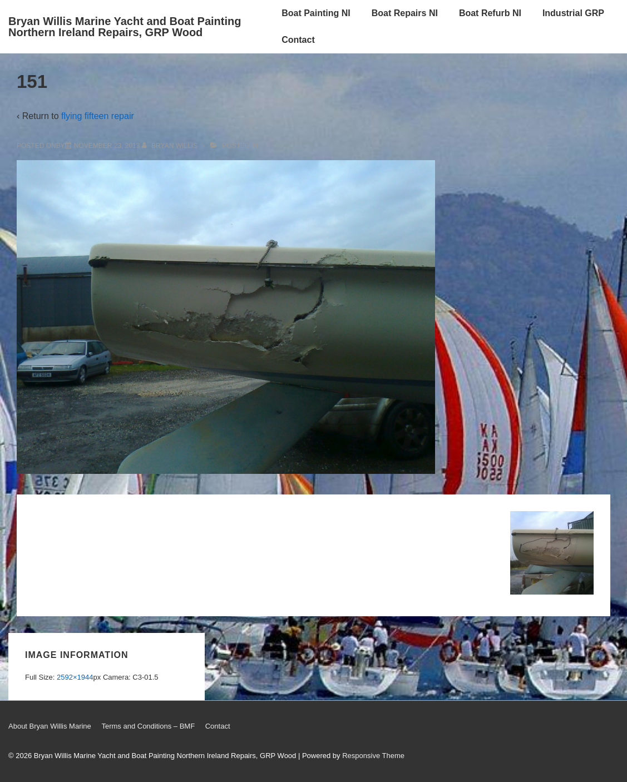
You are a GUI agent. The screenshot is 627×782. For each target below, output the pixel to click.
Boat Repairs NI (405, 13)
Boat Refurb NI (490, 13)
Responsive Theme (373, 755)
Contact (298, 39)
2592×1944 (75, 677)
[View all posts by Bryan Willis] (171, 146)
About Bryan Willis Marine (49, 726)
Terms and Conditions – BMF (148, 726)
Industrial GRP (573, 13)
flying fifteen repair (97, 116)
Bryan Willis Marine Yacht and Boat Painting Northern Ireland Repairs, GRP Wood (124, 26)
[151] (107, 146)
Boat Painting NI (316, 13)
